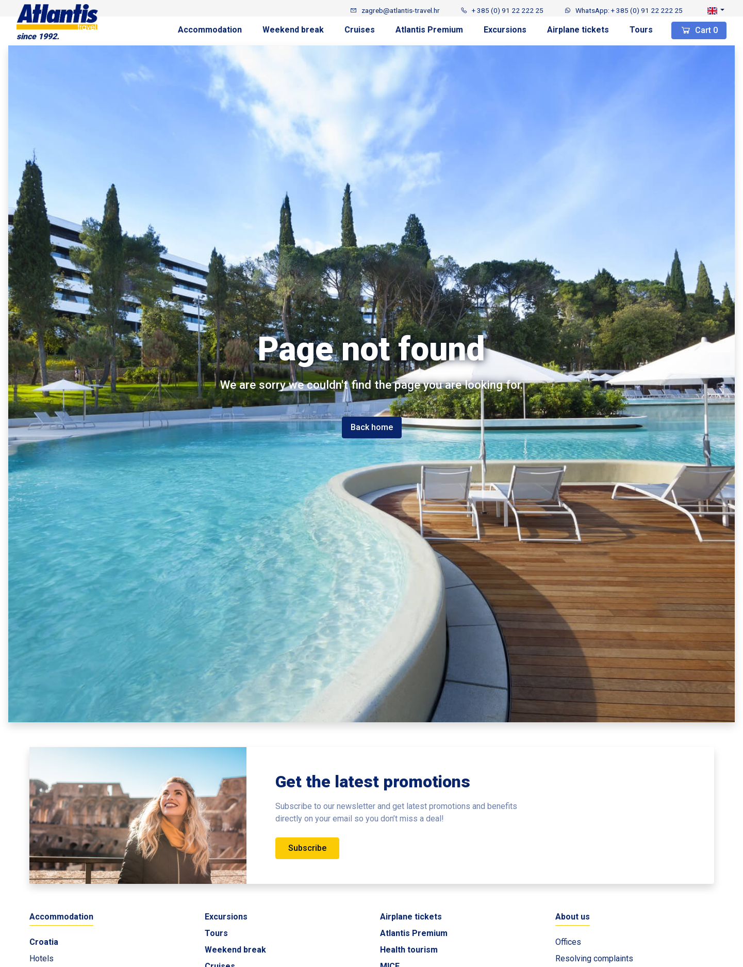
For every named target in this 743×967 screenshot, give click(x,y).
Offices (568, 942)
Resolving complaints (594, 958)
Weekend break (293, 30)
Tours (641, 30)
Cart (699, 30)
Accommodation (210, 30)
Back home (372, 427)
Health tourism (409, 950)
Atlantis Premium (429, 30)
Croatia (43, 942)
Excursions (505, 30)
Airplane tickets (578, 30)
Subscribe (307, 848)
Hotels (41, 958)
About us (572, 917)
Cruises (359, 30)
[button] (716, 10)
